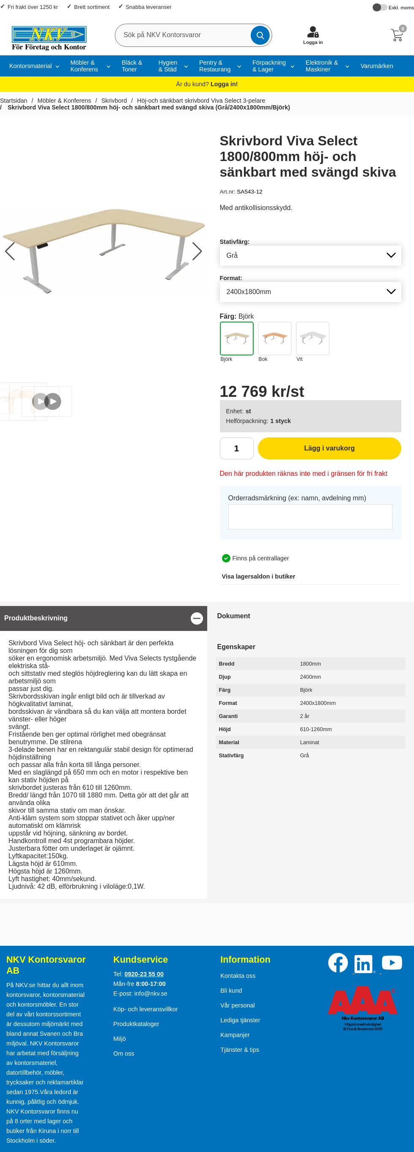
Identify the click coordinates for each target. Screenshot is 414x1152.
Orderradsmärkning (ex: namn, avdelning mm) (297, 498)
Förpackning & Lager (269, 66)
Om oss (124, 1053)
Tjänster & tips (239, 1049)
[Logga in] (313, 35)
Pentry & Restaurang (214, 66)
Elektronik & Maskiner (322, 66)
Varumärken (376, 66)
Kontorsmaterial (30, 66)
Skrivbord (114, 100)
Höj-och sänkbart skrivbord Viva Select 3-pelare (201, 100)
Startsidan (13, 100)
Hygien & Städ (167, 66)
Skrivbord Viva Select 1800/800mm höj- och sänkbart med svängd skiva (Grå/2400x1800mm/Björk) (148, 107)
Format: (231, 278)
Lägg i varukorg (306, 451)
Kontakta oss (237, 975)
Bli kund (231, 990)
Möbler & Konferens (84, 66)
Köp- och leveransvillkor (146, 1009)
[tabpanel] (103, 752)
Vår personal (237, 1005)
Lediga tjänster (240, 1020)
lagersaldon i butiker (258, 576)
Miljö (120, 1038)
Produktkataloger (137, 1024)
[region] (103, 618)
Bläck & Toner (132, 66)
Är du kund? (207, 84)
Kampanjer (235, 1035)
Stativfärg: (235, 241)
